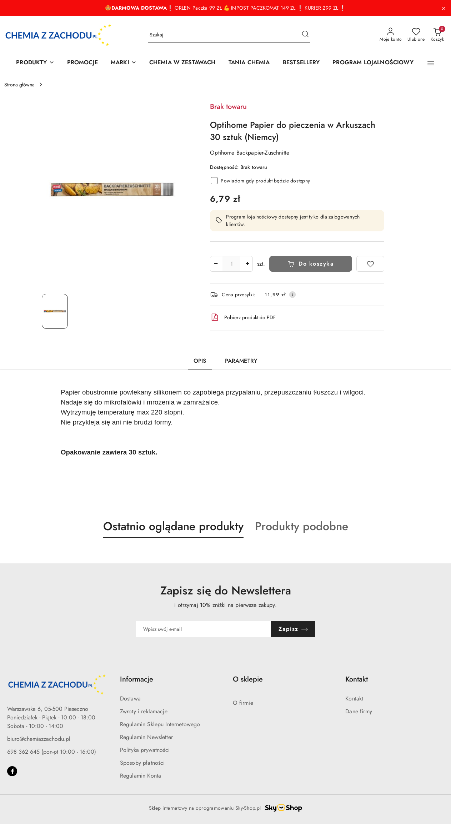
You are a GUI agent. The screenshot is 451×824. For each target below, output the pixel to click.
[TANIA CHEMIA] (249, 63)
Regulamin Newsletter (146, 737)
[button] (431, 63)
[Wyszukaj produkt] (229, 35)
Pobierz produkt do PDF (243, 317)
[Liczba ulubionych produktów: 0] (416, 35)
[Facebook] (12, 771)
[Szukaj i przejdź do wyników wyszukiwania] (305, 35)
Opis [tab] (200, 361)
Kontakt (354, 698)
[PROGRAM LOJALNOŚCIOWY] (373, 63)
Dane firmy (358, 711)
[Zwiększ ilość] (247, 263)
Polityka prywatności (145, 750)
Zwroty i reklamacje (143, 711)
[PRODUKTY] (35, 63)
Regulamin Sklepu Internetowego (160, 724)
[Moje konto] (391, 35)
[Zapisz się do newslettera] (203, 629)
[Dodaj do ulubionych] (370, 264)
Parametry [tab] (241, 361)
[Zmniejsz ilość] (215, 263)
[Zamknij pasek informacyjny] (443, 8)
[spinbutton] (231, 263)
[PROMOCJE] (82, 63)
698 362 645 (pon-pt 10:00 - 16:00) (51, 752)
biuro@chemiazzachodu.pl (38, 739)
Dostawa (130, 698)
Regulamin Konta (140, 776)
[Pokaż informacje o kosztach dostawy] (292, 294)
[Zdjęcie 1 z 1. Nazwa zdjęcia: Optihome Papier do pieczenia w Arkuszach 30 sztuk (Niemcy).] (55, 311)
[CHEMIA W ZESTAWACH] (182, 63)
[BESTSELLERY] (301, 63)
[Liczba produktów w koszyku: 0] (437, 35)
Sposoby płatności (142, 763)
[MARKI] (123, 63)
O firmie (243, 703)
